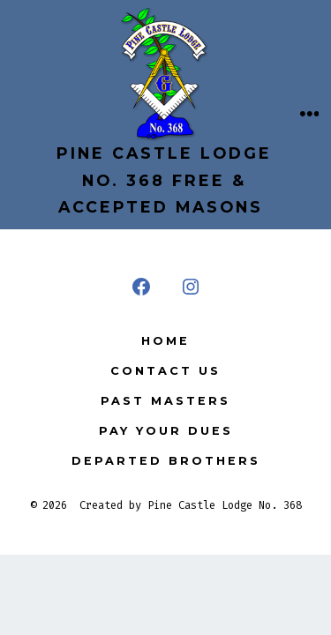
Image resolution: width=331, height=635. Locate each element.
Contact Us (165, 370)
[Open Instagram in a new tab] (190, 286)
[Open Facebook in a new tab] (141, 286)
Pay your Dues (166, 430)
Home (165, 340)
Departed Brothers (165, 460)
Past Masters (165, 400)
